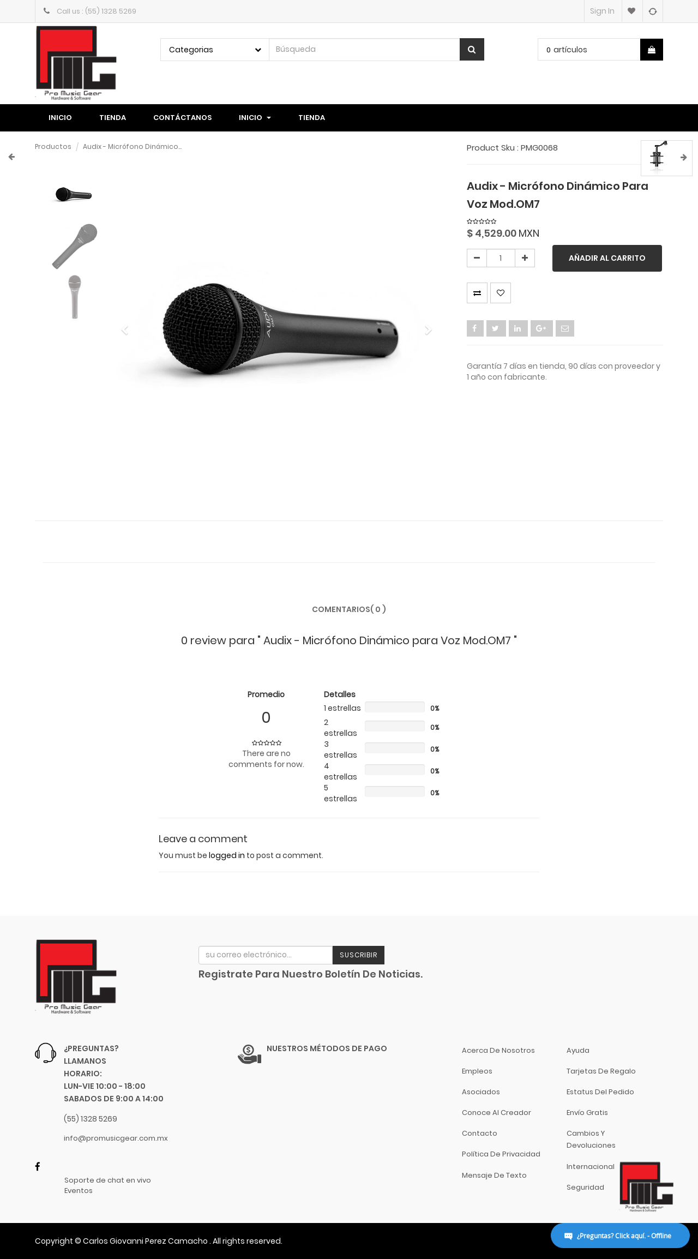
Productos (53, 146)
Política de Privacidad (501, 1154)
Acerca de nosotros (498, 1050)
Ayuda (578, 1050)
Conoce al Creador (496, 1112)
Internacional (591, 1166)
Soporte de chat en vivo (107, 1180)
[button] (128, 325)
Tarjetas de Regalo (601, 1071)
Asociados (481, 1092)
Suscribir (358, 955)
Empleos (477, 1071)
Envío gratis (587, 1112)
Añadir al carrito (607, 258)
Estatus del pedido (600, 1092)
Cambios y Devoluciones (591, 1139)
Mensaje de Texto (494, 1175)
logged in (227, 855)
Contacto (479, 1133)
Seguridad (585, 1187)
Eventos (78, 1191)
